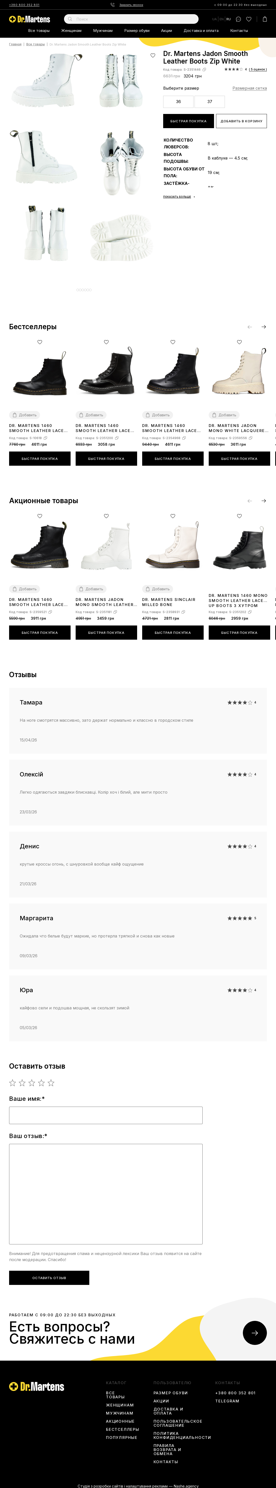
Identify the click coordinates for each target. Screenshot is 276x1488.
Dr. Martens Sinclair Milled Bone (169, 598)
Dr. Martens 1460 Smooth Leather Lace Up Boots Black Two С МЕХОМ (37, 598)
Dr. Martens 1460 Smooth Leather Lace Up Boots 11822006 (36, 424)
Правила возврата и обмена (167, 1446)
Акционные (120, 1418)
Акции (166, 30)
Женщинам (71, 30)
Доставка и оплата (201, 30)
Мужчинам (103, 30)
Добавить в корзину (241, 121)
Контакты (239, 30)
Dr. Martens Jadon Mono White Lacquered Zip (238, 424)
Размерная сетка (249, 88)
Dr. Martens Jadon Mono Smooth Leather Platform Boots (105, 598)
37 (209, 101)
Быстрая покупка (189, 121)
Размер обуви (137, 30)
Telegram (227, 1397)
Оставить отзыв (49, 1274)
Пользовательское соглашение (178, 1420)
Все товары (39, 30)
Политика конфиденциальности (182, 1432)
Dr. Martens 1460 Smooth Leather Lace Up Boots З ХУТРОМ (103, 424)
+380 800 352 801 (24, 5)
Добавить (28, 411)
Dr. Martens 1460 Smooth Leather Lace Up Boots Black (169, 424)
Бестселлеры (122, 1426)
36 (178, 101)
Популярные (122, 1434)
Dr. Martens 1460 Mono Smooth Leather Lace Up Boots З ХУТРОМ (238, 596)
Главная (15, 44)
